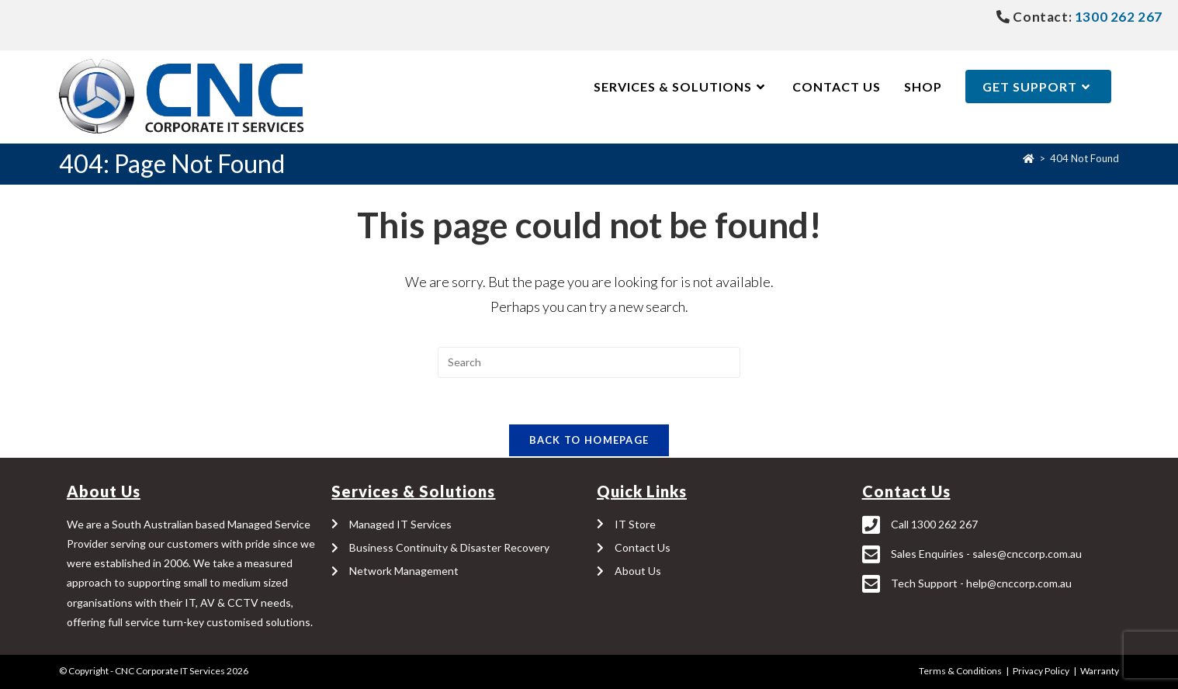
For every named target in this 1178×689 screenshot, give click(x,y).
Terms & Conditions (960, 671)
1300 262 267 (1117, 17)
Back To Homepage (589, 441)
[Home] (1028, 158)
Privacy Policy (1041, 671)
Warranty (1099, 671)
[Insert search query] (589, 362)
